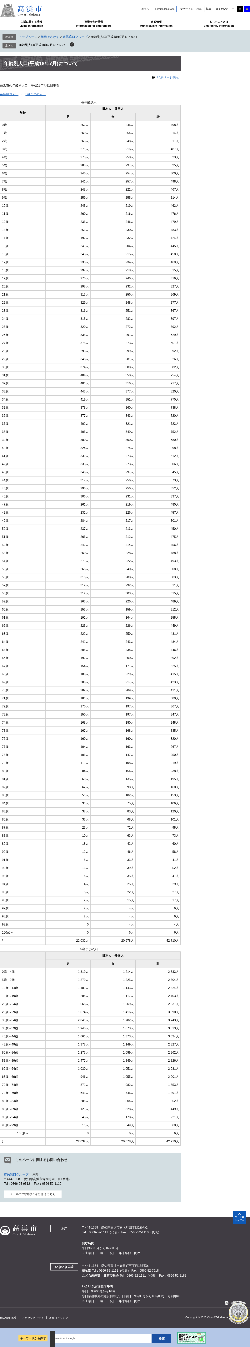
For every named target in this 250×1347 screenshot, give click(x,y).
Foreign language (164, 8)
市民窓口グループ (75, 36)
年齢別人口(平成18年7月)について (42, 45)
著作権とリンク (58, 1317)
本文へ (145, 8)
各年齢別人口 (9, 94)
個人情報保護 (8, 1317)
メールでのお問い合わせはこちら (33, 1194)
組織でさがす (50, 36)
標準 (199, 8)
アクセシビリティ (32, 1317)
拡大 (208, 8)
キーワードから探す (33, 1338)
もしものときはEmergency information (219, 23)
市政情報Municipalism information (156, 23)
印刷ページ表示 (168, 77)
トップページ (28, 36)
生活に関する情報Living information (31, 23)
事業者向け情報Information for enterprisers (93, 23)
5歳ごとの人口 (35, 94)
